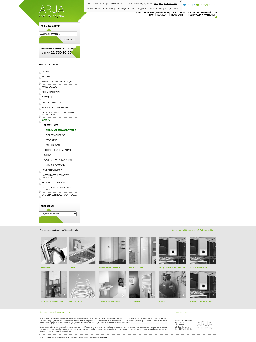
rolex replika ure (93, 331)
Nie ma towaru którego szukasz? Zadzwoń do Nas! (193, 230)
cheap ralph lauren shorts (55, 325)
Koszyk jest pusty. (208, 5)
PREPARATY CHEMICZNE (201, 302)
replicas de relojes (74, 325)
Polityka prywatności (201, 15)
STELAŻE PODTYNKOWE (52, 302)
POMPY (162, 302)
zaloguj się (190, 5)
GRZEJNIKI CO (135, 302)
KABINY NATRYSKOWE (109, 267)
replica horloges (79, 331)
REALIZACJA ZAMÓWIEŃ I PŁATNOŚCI (156, 12)
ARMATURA (46, 267)
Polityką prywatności (165, 3)
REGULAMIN (177, 15)
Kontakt (162, 15)
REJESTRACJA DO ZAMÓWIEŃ (195, 12)
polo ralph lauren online (141, 323)
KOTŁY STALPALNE (198, 267)
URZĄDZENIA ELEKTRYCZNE (172, 267)
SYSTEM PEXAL (76, 302)
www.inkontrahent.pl (98, 337)
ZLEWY (72, 267)
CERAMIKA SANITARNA (109, 302)
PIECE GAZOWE (136, 267)
